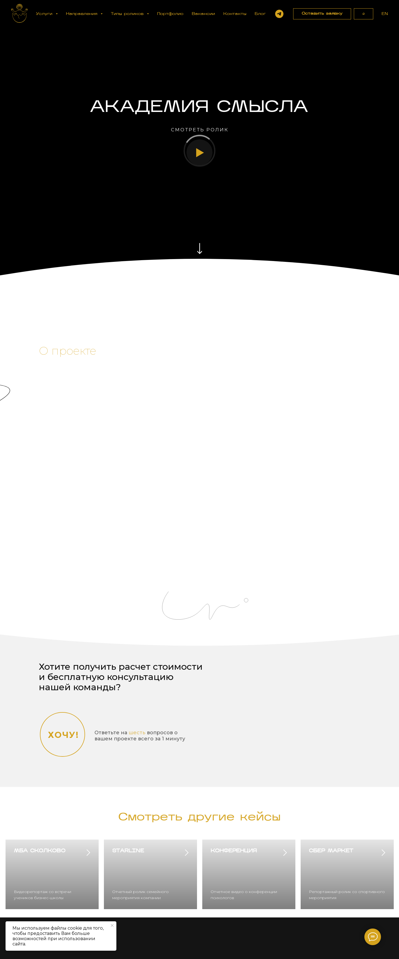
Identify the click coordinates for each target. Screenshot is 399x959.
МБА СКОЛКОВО (39, 851)
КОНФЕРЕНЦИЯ (234, 851)
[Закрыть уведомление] (112, 925)
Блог (260, 14)
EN (385, 14)
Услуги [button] (45, 14)
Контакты (234, 14)
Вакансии (203, 14)
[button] (322, 13)
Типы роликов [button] (128, 14)
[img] (199, 248)
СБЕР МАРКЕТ (331, 851)
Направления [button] (82, 14)
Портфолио (170, 14)
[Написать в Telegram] (279, 14)
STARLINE (128, 851)
